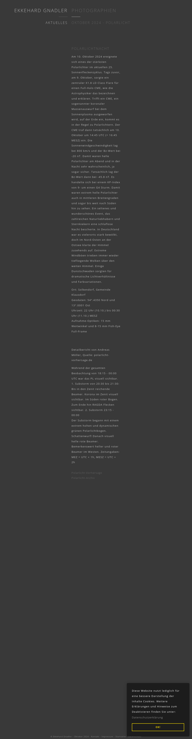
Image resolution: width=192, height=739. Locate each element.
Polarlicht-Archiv (83, 478)
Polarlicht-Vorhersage (87, 473)
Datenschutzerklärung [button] (147, 717)
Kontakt (95, 736)
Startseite (121, 736)
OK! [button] (158, 727)
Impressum (107, 736)
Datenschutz (134, 736)
